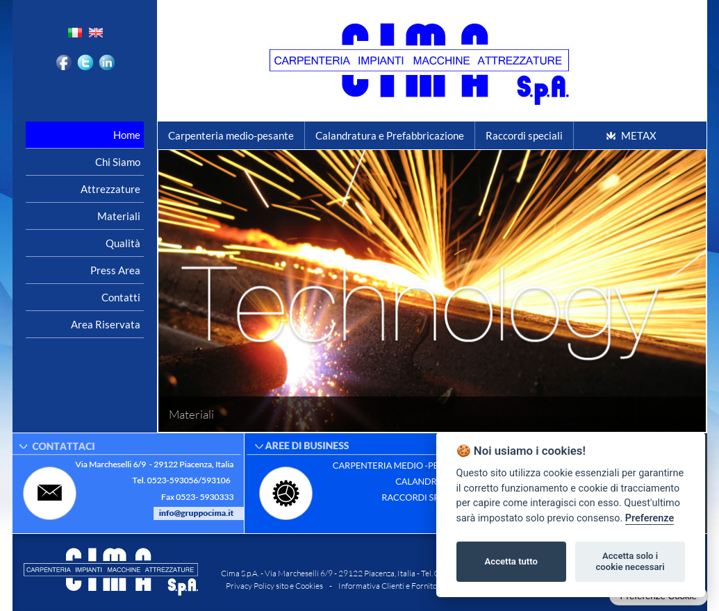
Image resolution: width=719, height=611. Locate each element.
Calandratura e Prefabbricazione (389, 135)
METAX (638, 135)
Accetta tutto (511, 561)
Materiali (118, 216)
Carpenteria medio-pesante (231, 135)
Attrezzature (110, 189)
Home (126, 134)
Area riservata (105, 324)
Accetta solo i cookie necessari (629, 561)
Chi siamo (117, 162)
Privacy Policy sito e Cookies (274, 585)
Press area (115, 270)
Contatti (120, 297)
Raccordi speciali (524, 135)
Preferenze (649, 518)
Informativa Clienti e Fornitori (390, 585)
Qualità (123, 243)
